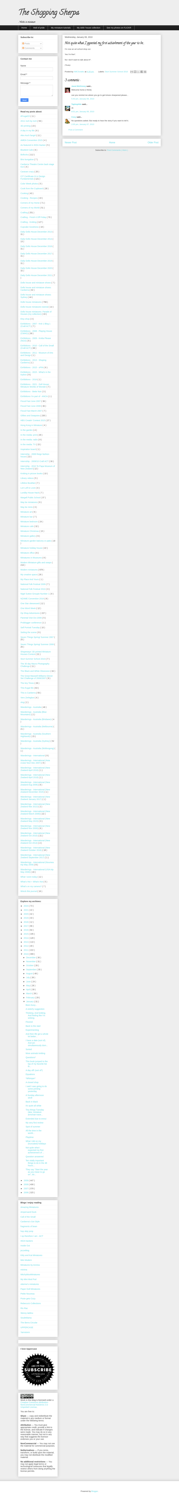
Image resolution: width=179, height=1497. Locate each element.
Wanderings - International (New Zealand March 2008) (35, 812)
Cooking (24, 193)
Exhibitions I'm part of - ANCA (34, 396)
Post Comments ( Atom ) (117, 150)
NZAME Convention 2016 (32, 598)
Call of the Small (28, 1217)
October (30, 965)
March (29, 993)
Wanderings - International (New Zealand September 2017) (35, 856)
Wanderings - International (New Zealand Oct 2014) (35, 841)
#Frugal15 (25, 116)
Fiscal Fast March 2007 (31, 411)
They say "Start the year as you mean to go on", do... (37, 1172)
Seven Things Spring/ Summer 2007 (37, 637)
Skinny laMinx (26, 1313)
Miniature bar (26, 517)
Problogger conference (31, 622)
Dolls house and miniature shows (35, 282)
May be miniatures (29, 502)
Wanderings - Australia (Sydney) (35, 741)
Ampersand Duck (28, 1212)
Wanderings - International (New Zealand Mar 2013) (35, 805)
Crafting (24, 212)
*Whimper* (31, 1078)
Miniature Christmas (29, 531)
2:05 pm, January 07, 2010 (82, 124)
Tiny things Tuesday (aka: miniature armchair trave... (35, 1112)
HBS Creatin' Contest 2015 (33, 420)
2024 (26, 906)
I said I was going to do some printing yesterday (36, 1088)
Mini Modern (26, 1260)
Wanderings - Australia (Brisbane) (36, 719)
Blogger (94, 1491)
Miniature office (27, 553)
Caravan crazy (27, 171)
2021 (26, 910)
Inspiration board (28, 449)
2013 (26, 942)
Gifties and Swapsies (30, 415)
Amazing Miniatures (29, 1207)
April (28, 989)
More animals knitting (35, 1053)
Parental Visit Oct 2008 (31, 618)
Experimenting (32, 1030)
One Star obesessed (30, 603)
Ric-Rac (24, 1308)
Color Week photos (29, 183)
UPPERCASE (26, 1327)
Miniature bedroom (29, 521)
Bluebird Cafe (27, 150)
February (30, 997)
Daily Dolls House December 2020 (36, 268)
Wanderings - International (32, 755)
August (29, 973)
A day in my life (27, 130)
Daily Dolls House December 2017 (36, 253)
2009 (26, 1180)
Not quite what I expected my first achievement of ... (35, 1150)
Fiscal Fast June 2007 (30, 401)
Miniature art (26, 512)
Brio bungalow (27, 159)
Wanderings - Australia (31, 707)
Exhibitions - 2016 (28, 379)
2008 (26, 1184)
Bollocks (24, 154)
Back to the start (33, 1026)
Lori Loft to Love (28, 488)
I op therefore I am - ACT (31, 1236)
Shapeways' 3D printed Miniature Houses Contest (35, 653)
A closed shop (32, 1082)
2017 (26, 926)
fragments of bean (28, 1226)
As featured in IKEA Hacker (33, 145)
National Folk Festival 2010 (33, 589)
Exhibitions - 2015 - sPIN (32, 367)
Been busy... (31, 1005)
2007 (26, 1188)
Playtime (30, 1137)
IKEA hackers (26, 1241)
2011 (26, 950)
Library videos (27, 478)
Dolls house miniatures (31, 302)
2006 (26, 1192)
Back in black (32, 1102)
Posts (26, 43)
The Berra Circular (28, 1322)
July (28, 977)
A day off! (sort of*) (34, 1070)
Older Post (153, 142)
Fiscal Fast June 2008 (30, 406)
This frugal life (27, 688)
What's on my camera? (31, 886)
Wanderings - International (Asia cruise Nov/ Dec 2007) (35, 761)
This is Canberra (28, 693)
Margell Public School (30, 497)
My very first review (34, 1123)
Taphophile (76, 104)
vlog (22, 702)
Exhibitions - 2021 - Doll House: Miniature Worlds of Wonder (34, 385)
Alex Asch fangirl (28, 135)
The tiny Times (27, 683)
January (30, 1001)
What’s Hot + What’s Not (31, 882)
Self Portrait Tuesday (30, 627)
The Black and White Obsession (35, 671)
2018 (26, 922)
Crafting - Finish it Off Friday (33, 217)
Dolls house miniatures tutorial (34, 307)
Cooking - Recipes (29, 198)
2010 (26, 954)
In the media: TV (28, 444)
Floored (29, 1022)
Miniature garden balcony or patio (36, 541)
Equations (30, 1074)
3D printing (25, 126)
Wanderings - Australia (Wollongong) (37, 748)
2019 (26, 918)
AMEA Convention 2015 (31, 140)
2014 (26, 938)
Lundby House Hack (30, 493)
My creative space (29, 574)
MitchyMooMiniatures (30, 1274)
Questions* (31, 1057)
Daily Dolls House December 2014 (36, 239)
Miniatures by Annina (30, 1265)
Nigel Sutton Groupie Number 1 (35, 594)
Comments (28, 48)
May (28, 985)
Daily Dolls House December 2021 (36, 275)
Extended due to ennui (36, 1119)
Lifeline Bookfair (28, 483)
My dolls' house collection (88, 28)
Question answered (34, 1156)
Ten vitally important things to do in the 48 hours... (36, 1163)
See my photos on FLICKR (119, 28)
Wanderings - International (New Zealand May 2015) (35, 819)
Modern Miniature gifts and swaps (36, 562)
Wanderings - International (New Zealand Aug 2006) (35, 783)
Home (24, 28)
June (28, 981)
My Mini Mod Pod (28, 1279)
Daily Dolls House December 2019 (36, 261)
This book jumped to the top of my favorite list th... (37, 1064)
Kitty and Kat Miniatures (31, 1255)
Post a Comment (75, 130)
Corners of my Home (30, 203)
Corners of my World (30, 208)
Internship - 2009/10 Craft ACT (34, 461)
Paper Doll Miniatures (30, 1289)
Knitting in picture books (31, 473)
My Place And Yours (29, 579)
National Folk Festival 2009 (33, 584)
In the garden (26, 430)
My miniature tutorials (61, 28)
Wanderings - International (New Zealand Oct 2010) (35, 834)
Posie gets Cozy (27, 1298)
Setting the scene (28, 632)
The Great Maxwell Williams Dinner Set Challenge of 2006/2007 (36, 677)
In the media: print (29, 435)
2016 (26, 930)
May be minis (26, 507)
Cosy (74, 117)
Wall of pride (39, 28)
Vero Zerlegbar (27, 697)
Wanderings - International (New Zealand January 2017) (35, 798)
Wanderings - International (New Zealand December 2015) (35, 790)
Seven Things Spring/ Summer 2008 (37, 644)
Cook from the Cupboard (32, 188)
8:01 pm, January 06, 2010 (82, 111)
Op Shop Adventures (30, 613)
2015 (26, 934)
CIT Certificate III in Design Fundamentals (32, 177)
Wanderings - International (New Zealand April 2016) (35, 769)
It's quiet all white (33, 1105)
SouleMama (26, 1318)
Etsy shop (25, 319)
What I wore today (29, 877)
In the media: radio (29, 439)
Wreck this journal (28, 891)
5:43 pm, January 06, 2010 (82, 99)
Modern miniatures (29, 570)
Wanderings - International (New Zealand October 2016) (35, 848)
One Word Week (28, 608)
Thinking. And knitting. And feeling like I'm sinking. (36, 1015)
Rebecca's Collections (30, 1303)
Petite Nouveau (27, 1294)
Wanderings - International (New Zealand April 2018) (35, 776)
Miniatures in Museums (31, 557)
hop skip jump (26, 1231)
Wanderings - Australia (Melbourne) (37, 726)
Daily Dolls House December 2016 (36, 246)
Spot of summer (33, 1126)
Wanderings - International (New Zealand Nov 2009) (35, 827)
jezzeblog (24, 1250)
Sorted (29, 1049)
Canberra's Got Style (30, 1221)
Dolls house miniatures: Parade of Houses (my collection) (35, 313)
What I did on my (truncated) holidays (36, 1142)
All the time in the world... (33, 1131)
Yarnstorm (25, 1332)
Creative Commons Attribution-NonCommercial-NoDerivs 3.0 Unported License (34, 1404)
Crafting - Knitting (28, 222)
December (31, 957)
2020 (26, 914)
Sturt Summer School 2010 (116, 72)
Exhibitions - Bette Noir (31, 391)
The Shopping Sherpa (48, 13)
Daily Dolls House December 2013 (36, 232)
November (31, 961)
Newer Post (71, 142)
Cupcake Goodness (29, 227)
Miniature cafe (27, 526)
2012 (26, 946)
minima (23, 1269)
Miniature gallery (28, 536)
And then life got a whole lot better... (37, 1035)
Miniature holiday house (31, 548)
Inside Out (25, 1245)
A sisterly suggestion (35, 1009)
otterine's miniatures (29, 1284)
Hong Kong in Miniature (31, 425)
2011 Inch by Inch (28, 121)
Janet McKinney (79, 86)
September (31, 969)
